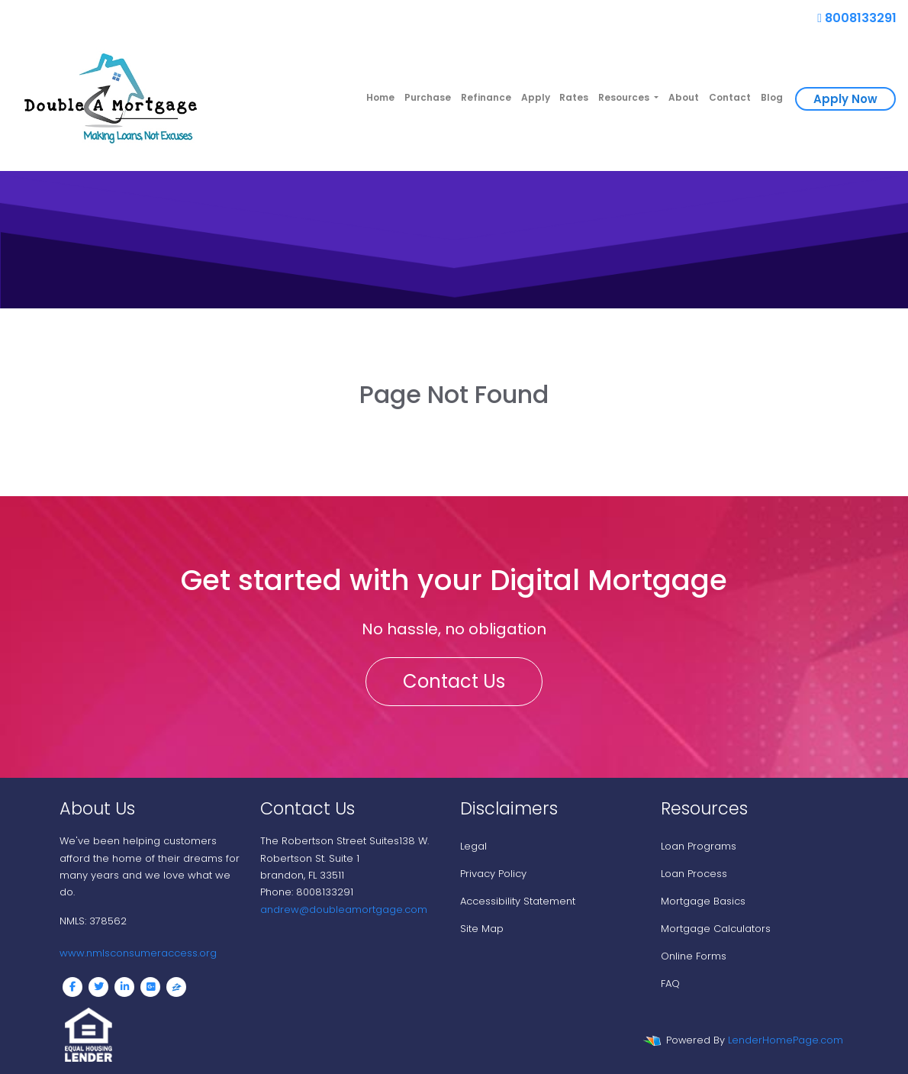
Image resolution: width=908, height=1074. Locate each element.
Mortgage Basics (703, 901)
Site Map (482, 928)
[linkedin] (124, 987)
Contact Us (454, 681)
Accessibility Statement (517, 901)
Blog (772, 97)
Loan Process (694, 873)
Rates (573, 97)
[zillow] (176, 987)
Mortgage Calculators (716, 928)
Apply (535, 97)
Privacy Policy (493, 873)
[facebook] (72, 987)
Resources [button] (625, 97)
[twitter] (98, 987)
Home (380, 97)
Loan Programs (698, 846)
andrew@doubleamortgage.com (343, 909)
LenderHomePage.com (785, 1040)
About (683, 97)
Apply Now (845, 99)
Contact (730, 97)
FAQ (670, 983)
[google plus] (150, 987)
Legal (473, 846)
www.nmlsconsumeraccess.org (138, 953)
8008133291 (857, 18)
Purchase (427, 97)
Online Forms (693, 956)
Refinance (486, 97)
